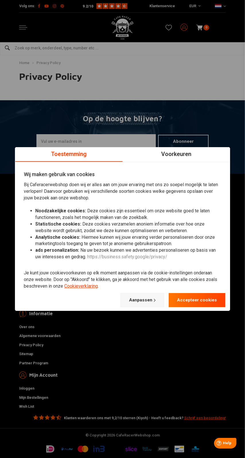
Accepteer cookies (196, 300)
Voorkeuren (176, 154)
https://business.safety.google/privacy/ (127, 256)
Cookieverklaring (81, 285)
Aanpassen (139, 300)
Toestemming (69, 154)
